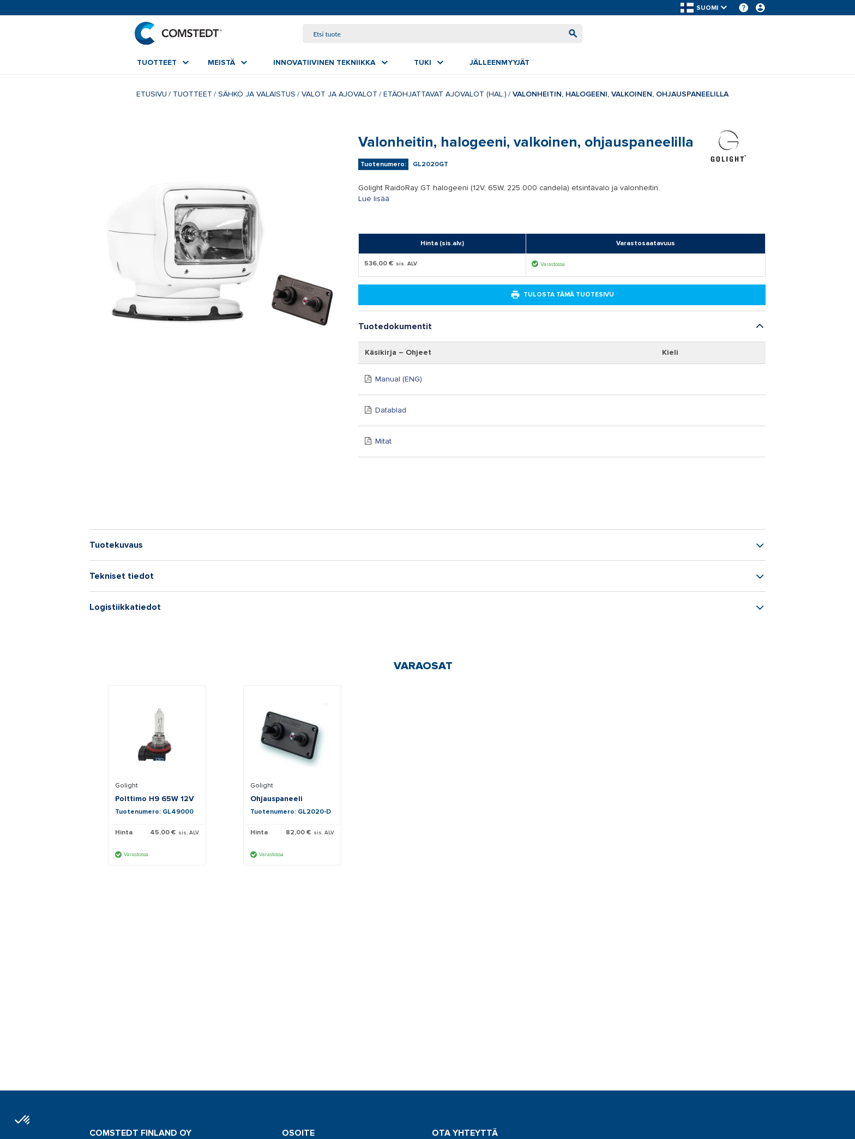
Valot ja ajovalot (339, 95)
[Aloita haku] (570, 34)
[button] (704, 8)
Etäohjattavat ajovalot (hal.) (445, 95)
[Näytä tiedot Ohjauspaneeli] (292, 736)
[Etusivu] (180, 34)
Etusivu (151, 95)
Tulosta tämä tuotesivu (562, 296)
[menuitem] (163, 63)
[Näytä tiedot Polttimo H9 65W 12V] (157, 736)
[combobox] (442, 34)
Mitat (383, 442)
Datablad (390, 411)
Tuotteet (192, 95)
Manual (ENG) (398, 380)
